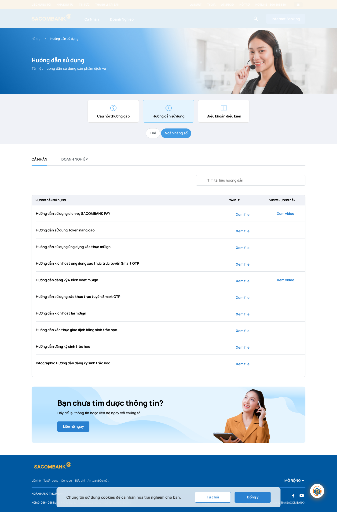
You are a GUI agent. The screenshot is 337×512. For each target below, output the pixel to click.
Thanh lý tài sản (107, 5)
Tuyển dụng (51, 481)
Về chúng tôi (41, 5)
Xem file (240, 214)
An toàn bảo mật (98, 481)
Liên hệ (36, 481)
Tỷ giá (211, 5)
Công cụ (66, 481)
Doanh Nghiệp (122, 19)
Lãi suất (195, 5)
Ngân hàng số (176, 133)
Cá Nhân (91, 19)
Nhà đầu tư (65, 5)
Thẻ (153, 133)
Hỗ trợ (244, 5)
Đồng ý (252, 497)
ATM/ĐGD (227, 5)
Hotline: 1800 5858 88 (270, 5)
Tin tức (84, 5)
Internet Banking (286, 18)
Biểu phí (80, 481)
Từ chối (213, 497)
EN (298, 5)
